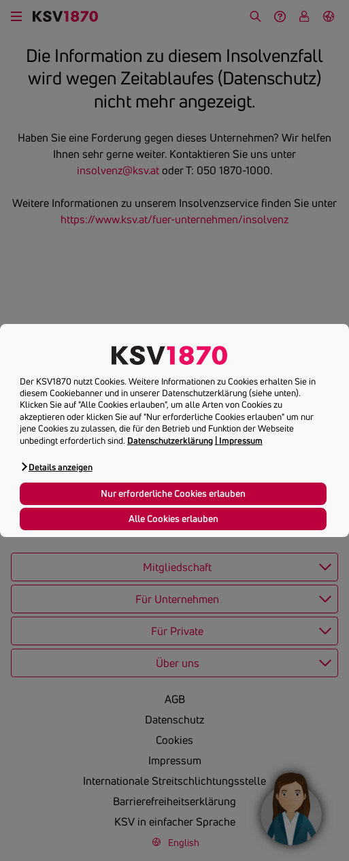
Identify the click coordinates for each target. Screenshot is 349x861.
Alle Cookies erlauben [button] (173, 519)
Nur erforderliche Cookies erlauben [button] (173, 493)
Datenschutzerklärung (170, 440)
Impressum (241, 440)
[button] (56, 466)
